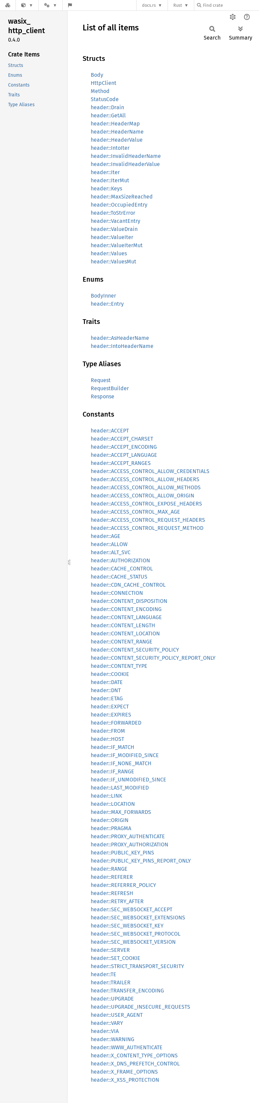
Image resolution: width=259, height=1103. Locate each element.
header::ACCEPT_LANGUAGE (124, 455)
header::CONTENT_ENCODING (126, 609)
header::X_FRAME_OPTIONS (124, 1072)
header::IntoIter (110, 148)
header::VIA (105, 1031)
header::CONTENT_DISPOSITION (129, 601)
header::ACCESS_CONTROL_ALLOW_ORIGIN (142, 495)
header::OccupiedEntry (119, 205)
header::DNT (106, 690)
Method (100, 91)
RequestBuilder (110, 388)
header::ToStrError (113, 213)
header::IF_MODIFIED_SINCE (125, 755)
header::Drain (107, 107)
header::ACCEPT (110, 430)
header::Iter (105, 172)
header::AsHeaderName (120, 338)
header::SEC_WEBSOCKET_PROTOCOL (135, 934)
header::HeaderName (117, 131)
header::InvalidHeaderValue (125, 164)
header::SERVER (110, 950)
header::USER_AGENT (117, 1015)
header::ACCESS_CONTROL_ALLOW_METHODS (146, 487)
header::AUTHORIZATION (120, 560)
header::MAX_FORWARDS (121, 812)
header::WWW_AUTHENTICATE (127, 1047)
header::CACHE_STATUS (119, 576)
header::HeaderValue (117, 140)
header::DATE (107, 682)
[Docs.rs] (8, 5)
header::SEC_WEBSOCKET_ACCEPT (131, 909)
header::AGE (105, 536)
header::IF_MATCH (112, 747)
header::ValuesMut (113, 261)
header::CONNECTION (117, 593)
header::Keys (106, 188)
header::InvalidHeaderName (126, 156)
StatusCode (105, 99)
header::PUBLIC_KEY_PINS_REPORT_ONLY (141, 861)
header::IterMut (110, 180)
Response (102, 396)
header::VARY (107, 1023)
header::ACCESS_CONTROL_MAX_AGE (135, 512)
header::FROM (108, 731)
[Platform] (50, 5)
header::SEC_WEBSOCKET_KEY (127, 925)
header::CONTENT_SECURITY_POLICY (135, 650)
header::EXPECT (110, 706)
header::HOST (107, 739)
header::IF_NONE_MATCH (121, 763)
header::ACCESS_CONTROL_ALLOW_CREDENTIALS (150, 471)
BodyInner (103, 295)
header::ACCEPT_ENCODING (124, 447)
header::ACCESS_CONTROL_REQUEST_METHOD (147, 528)
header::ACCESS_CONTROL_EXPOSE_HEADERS (146, 503)
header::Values (109, 253)
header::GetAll (108, 115)
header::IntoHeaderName (122, 346)
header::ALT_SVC (111, 552)
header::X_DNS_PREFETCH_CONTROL (135, 1063)
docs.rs (149, 5)
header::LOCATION (113, 804)
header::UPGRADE (112, 998)
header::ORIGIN (109, 820)
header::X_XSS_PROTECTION (125, 1080)
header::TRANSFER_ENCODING (127, 990)
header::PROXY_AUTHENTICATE (128, 836)
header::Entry (107, 304)
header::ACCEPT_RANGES (121, 463)
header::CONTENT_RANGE (121, 641)
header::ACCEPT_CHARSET (122, 439)
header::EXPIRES (111, 714)
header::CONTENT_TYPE (119, 666)
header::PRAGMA (111, 828)
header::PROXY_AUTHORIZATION (129, 844)
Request (101, 380)
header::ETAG (107, 698)
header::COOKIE (110, 674)
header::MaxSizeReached (122, 196)
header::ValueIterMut (117, 245)
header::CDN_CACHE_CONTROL (128, 585)
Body (97, 75)
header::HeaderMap (115, 123)
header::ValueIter (112, 237)
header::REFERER (112, 877)
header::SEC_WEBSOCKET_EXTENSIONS (138, 917)
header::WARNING (112, 1039)
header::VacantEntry (115, 221)
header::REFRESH (112, 893)
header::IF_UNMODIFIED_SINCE (128, 779)
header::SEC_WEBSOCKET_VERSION (133, 942)
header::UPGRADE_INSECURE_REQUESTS (140, 1007)
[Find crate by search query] (230, 5)
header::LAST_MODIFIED (120, 787)
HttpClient (103, 83)
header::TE (103, 974)
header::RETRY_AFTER (117, 901)
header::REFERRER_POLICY (123, 885)
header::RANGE (109, 869)
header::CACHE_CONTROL (122, 568)
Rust (177, 5)
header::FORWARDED (116, 723)
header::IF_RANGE (112, 771)
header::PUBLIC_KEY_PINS (122, 852)
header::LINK (106, 796)
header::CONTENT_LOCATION (125, 633)
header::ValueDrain (114, 229)
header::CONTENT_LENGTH (123, 625)
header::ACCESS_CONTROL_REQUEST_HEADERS (148, 520)
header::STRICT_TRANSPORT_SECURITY (137, 966)
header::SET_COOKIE (115, 958)
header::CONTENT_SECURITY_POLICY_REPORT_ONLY (153, 658)
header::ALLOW (109, 544)
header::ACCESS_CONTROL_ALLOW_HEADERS (145, 479)
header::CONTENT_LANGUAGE (126, 617)
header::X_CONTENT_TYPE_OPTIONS (134, 1055)
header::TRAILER (111, 982)
